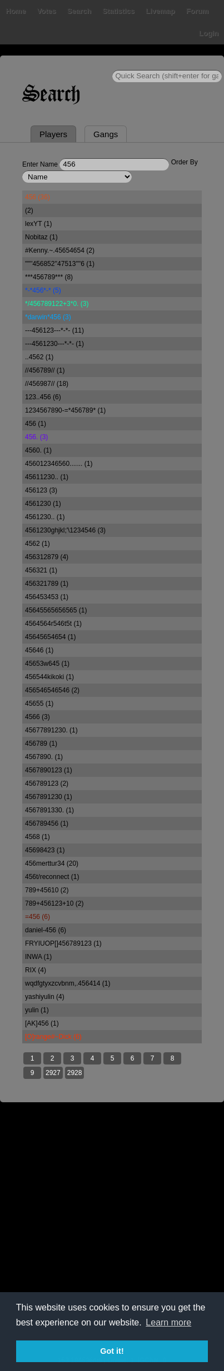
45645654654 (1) (50, 637)
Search (79, 11)
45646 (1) (39, 650)
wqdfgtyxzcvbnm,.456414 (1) (67, 983)
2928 (74, 1073)
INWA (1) (38, 957)
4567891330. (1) (49, 810)
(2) (29, 210)
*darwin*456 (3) (48, 317)
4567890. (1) (44, 757)
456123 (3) (41, 490)
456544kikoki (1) (49, 677)
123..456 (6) (43, 397)
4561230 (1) (43, 504)
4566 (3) (37, 717)
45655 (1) (39, 703)
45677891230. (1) (51, 730)
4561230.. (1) (44, 517)
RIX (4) (35, 970)
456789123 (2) (46, 783)
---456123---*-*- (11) (54, 330)
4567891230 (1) (48, 797)
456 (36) (37, 197)
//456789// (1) (44, 370)
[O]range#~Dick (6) (53, 1037)
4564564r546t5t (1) (53, 623)
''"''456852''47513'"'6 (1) (59, 264)
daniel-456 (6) (45, 930)
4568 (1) (37, 837)
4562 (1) (37, 544)
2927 (53, 1073)
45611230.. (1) (46, 477)
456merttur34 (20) (51, 863)
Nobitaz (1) (41, 237)
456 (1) (35, 424)
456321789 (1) (46, 583)
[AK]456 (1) (42, 1023)
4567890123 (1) (48, 770)
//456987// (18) (46, 384)
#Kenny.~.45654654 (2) (59, 250)
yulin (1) (37, 1010)
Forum (197, 11)
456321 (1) (41, 570)
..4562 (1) (39, 357)
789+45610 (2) (46, 890)
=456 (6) (37, 917)
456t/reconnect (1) (52, 877)
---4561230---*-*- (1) (54, 344)
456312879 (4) (46, 557)
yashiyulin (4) (44, 997)
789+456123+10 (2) (54, 903)
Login (208, 33)
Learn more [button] (168, 1322)
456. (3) (36, 437)
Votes (46, 11)
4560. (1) (38, 450)
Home (16, 11)
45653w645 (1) (47, 663)
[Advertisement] (112, 1236)
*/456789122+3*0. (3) (56, 304)
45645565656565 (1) (56, 610)
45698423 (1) (44, 850)
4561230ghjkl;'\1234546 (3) (65, 530)
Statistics (118, 11)
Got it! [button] (111, 1351)
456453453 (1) (46, 597)
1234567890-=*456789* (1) (65, 410)
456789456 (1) (46, 823)
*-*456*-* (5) (43, 290)
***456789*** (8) (49, 277)
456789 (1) (41, 743)
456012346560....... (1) (58, 464)
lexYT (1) (38, 224)
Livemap (160, 11)
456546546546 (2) (52, 690)
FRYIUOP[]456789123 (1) (63, 943)
